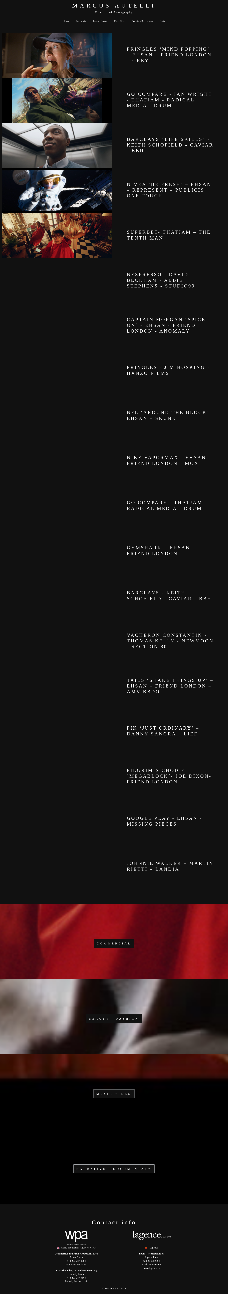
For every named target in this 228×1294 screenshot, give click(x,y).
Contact (163, 21)
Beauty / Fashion (100, 21)
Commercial (81, 21)
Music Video (119, 21)
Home (66, 21)
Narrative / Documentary (142, 21)
